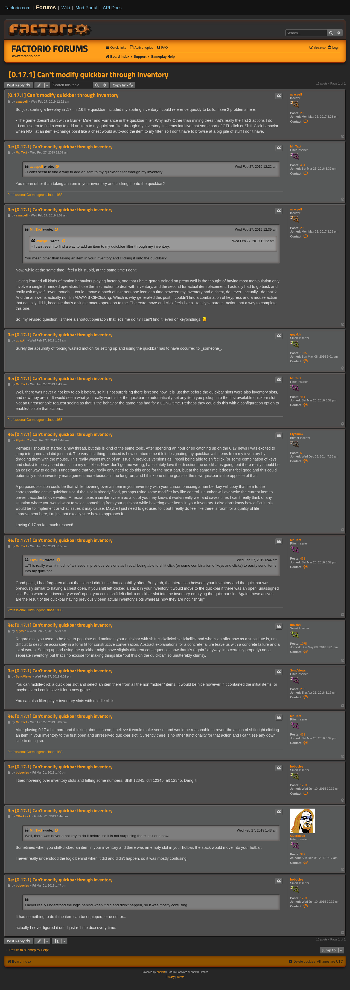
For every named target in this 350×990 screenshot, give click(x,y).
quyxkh (295, 334)
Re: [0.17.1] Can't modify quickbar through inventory (60, 147)
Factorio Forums (49, 48)
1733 (303, 785)
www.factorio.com (26, 56)
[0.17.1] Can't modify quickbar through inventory (88, 74)
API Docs (112, 7)
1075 (303, 353)
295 (302, 689)
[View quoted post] (57, 166)
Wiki (66, 7)
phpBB (161, 972)
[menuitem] (141, 47)
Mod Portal (86, 7)
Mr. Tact (295, 146)
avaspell (296, 94)
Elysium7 (296, 434)
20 (302, 113)
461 (302, 165)
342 (302, 854)
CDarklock (297, 835)
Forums (46, 7)
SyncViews (298, 670)
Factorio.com (17, 7)
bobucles (296, 766)
